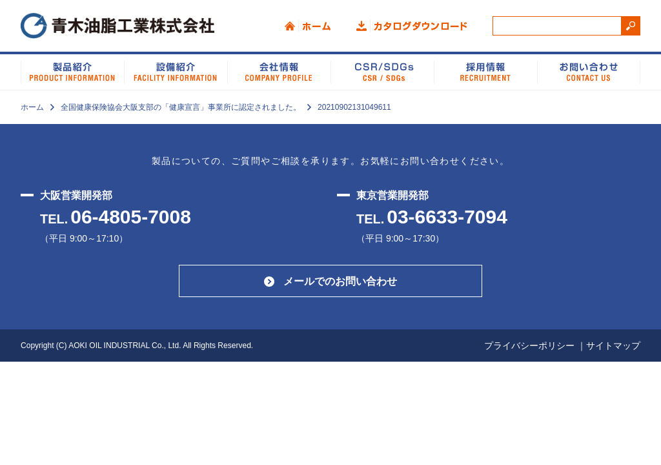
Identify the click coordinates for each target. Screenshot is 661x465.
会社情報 (278, 71)
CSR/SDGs (382, 71)
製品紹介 (72, 71)
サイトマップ (613, 345)
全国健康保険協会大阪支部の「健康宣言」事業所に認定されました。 (181, 107)
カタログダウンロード (411, 25)
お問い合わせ (588, 71)
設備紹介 (175, 71)
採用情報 (485, 71)
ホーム (307, 25)
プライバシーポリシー (529, 345)
